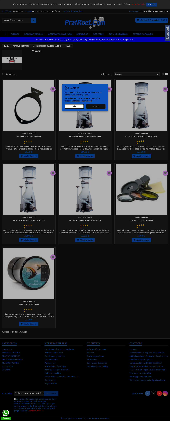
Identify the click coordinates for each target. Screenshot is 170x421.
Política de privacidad (82, 101)
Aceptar (95, 106)
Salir (74, 106)
